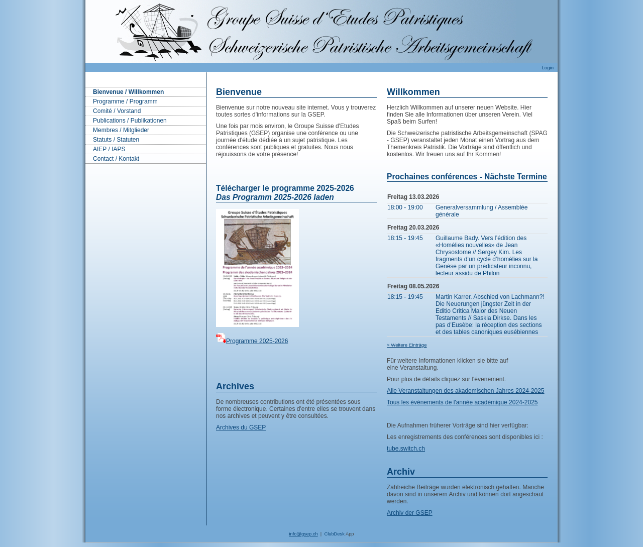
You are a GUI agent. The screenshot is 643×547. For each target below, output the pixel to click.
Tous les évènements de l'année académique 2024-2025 (462, 402)
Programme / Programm (125, 101)
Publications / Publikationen (130, 120)
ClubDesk (334, 533)
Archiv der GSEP (410, 512)
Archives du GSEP (241, 427)
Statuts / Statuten (116, 139)
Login (548, 67)
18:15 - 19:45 (405, 238)
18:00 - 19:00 (405, 207)
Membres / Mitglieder (121, 130)
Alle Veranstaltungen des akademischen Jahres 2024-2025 (466, 390)
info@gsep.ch (303, 533)
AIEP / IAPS (109, 149)
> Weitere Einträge (407, 345)
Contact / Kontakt (116, 158)
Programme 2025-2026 (257, 341)
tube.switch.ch (406, 448)
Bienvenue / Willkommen (128, 91)
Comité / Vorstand (117, 111)
